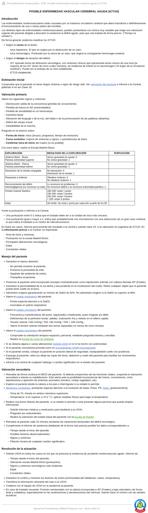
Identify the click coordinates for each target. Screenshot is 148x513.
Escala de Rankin (84, 416)
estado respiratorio (26, 296)
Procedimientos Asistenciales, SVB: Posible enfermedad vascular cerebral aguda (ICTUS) (54, 3)
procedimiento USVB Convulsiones (75, 347)
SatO (106, 387)
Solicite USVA (60, 343)
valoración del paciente (103, 84)
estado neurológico (27, 330)
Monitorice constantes (18, 387)
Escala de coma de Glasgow (37, 339)
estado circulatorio (26, 309)
